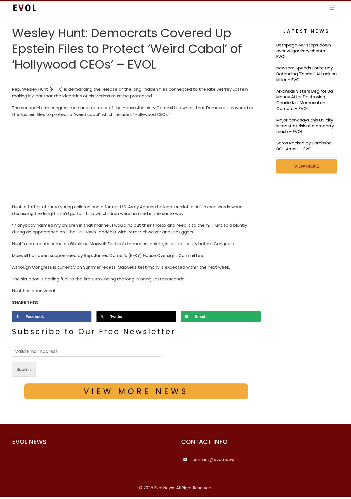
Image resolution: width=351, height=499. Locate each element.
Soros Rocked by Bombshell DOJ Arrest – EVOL (304, 146)
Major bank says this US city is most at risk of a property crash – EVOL (305, 126)
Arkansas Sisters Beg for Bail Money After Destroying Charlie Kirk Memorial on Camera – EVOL (305, 99)
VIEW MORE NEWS (136, 391)
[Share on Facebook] (52, 316)
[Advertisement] (136, 162)
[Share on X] (136, 316)
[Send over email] (221, 316)
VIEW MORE (306, 166)
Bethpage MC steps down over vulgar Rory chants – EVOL (303, 51)
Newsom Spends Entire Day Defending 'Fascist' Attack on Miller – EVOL (306, 74)
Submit (24, 369)
